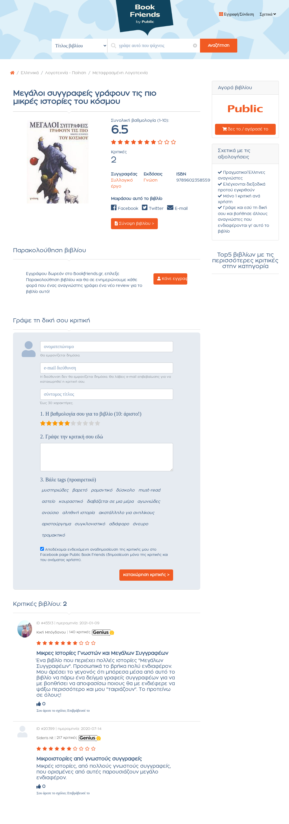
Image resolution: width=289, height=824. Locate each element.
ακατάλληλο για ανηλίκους (126, 513)
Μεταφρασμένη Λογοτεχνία (120, 73)
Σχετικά (268, 14)
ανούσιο (50, 513)
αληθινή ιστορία (78, 513)
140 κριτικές (79, 632)
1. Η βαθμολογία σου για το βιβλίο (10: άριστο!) (90, 414)
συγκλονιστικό (90, 524)
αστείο (48, 502)
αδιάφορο (119, 524)
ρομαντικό (101, 490)
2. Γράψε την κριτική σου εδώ (71, 437)
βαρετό (79, 490)
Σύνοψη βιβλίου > (134, 223)
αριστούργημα (56, 524)
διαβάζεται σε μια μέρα (110, 502)
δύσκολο (125, 490)
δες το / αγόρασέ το (245, 129)
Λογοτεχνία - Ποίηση (65, 73)
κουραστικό (71, 502)
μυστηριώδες (55, 490)
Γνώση (151, 180)
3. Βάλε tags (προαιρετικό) (68, 480)
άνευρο (140, 524)
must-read (149, 490)
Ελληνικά (30, 73)
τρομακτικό (53, 535)
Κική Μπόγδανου (51, 632)
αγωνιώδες (148, 502)
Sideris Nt (44, 737)
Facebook (124, 209)
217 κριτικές (67, 737)
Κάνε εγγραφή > (172, 279)
